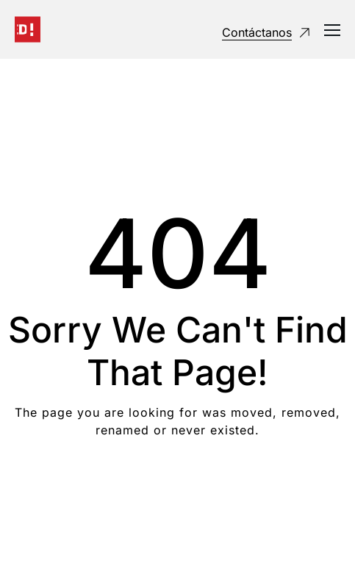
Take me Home (177, 489)
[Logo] (27, 29)
